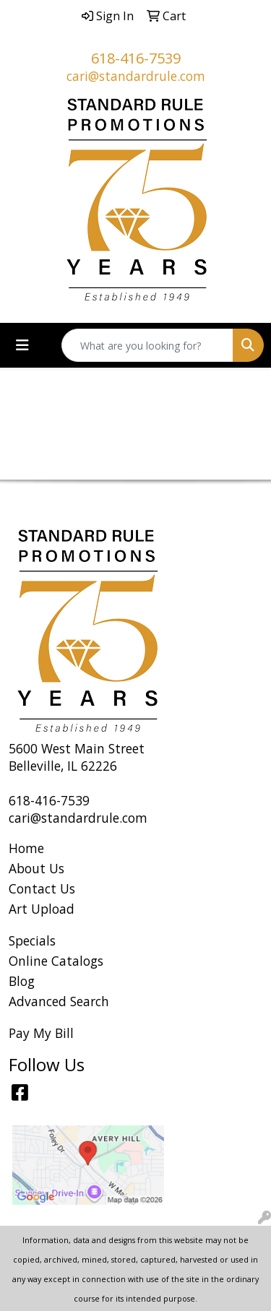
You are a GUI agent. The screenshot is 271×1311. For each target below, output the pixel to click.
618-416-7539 (136, 58)
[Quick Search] (147, 345)
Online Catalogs (56, 960)
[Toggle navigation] (22, 345)
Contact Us (42, 888)
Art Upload (41, 908)
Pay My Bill (41, 1033)
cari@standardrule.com (135, 76)
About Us (36, 868)
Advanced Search (59, 1001)
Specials (32, 940)
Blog (22, 981)
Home (26, 848)
